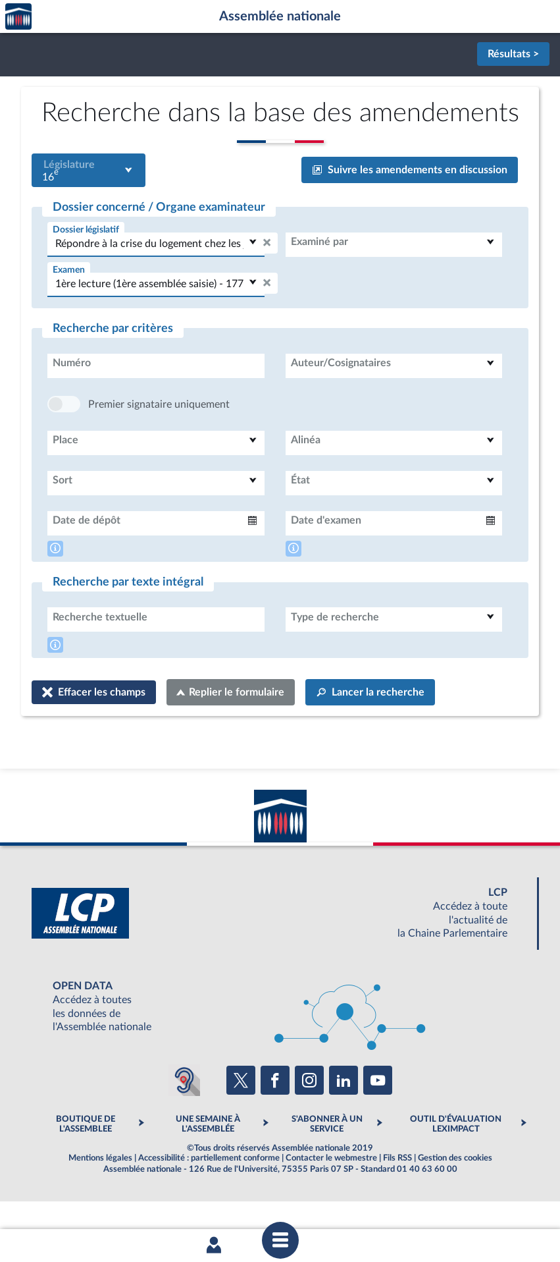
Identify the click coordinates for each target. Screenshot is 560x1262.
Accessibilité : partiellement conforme (209, 1197)
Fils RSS (397, 1197)
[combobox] (88, 170)
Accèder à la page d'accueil (18, 17)
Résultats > (513, 54)
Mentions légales (100, 1197)
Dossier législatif (86, 229)
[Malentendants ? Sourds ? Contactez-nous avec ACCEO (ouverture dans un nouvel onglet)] (184, 1120)
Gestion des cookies (455, 1197)
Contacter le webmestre (331, 1197)
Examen (69, 270)
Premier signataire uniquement (159, 444)
